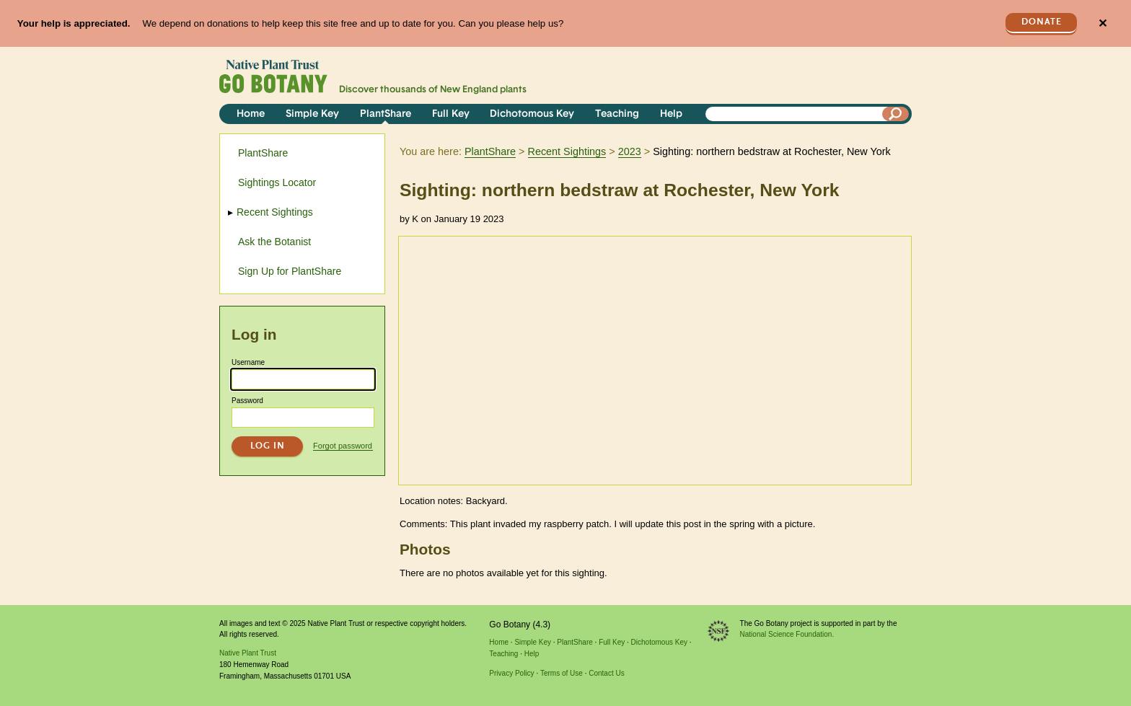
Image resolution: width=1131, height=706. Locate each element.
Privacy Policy (511, 673)
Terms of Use (561, 673)
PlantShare (385, 114)
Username (248, 362)
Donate (1041, 22)
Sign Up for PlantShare (289, 271)
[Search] (896, 114)
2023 (629, 151)
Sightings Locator (277, 182)
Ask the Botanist (274, 241)
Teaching (617, 114)
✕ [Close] (1102, 23)
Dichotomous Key (532, 114)
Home (251, 114)
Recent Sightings (567, 151)
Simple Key (312, 114)
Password (247, 401)
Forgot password (342, 445)
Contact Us (606, 673)
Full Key (451, 114)
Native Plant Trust (247, 653)
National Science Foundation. (787, 634)
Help (671, 114)
